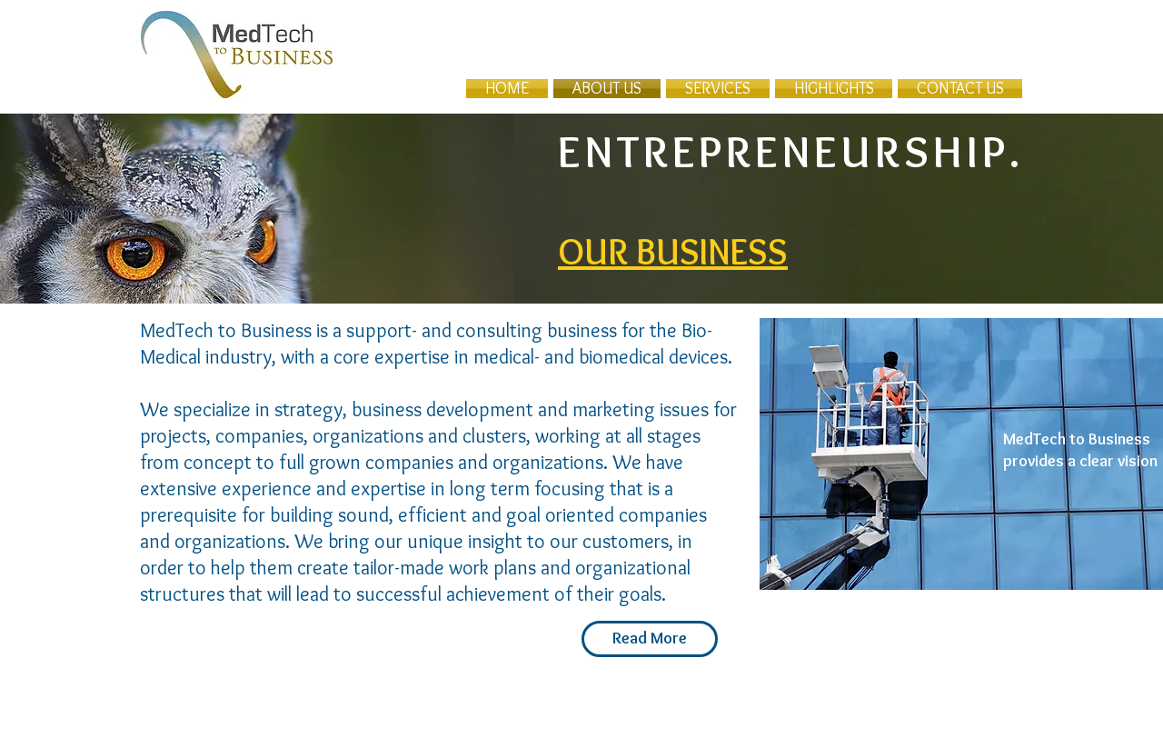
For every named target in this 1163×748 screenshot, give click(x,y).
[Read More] (650, 639)
